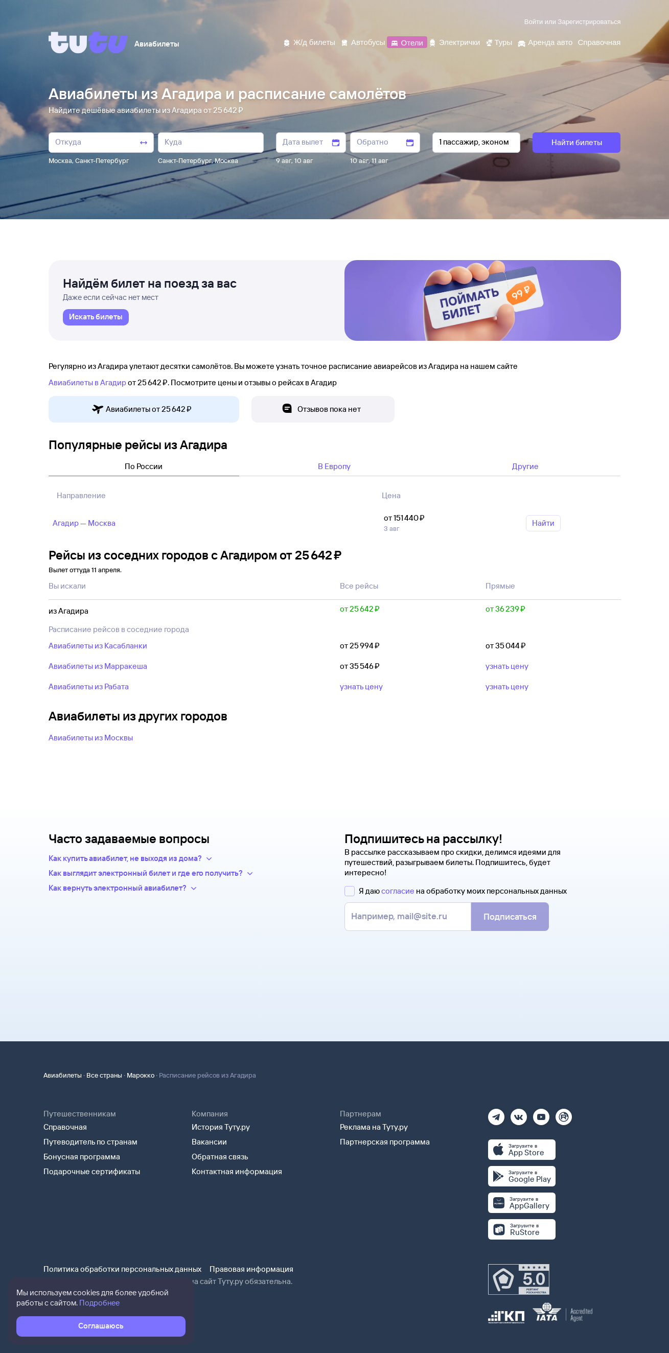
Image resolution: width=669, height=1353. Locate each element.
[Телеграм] (496, 1113)
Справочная (65, 1127)
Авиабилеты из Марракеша (98, 666)
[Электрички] (454, 41)
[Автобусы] (362, 41)
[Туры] (498, 41)
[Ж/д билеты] (309, 41)
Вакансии (209, 1142)
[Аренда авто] (544, 41)
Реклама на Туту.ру (374, 1127)
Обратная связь (220, 1156)
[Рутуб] (564, 1113)
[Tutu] (88, 42)
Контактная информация (237, 1171)
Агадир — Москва (84, 523)
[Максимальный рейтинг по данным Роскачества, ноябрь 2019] (518, 1279)
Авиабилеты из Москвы (91, 737)
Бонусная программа (81, 1156)
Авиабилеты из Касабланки (98, 645)
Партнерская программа (385, 1142)
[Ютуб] (541, 1113)
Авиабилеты (62, 1075)
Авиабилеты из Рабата (89, 686)
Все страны (104, 1075)
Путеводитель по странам (90, 1142)
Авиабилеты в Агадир (87, 382)
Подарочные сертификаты (91, 1171)
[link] (96, 317)
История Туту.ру (221, 1127)
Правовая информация (251, 1269)
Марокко (140, 1075)
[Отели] (406, 41)
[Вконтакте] (519, 1113)
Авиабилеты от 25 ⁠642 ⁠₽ (141, 409)
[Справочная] (599, 41)
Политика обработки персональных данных (122, 1269)
